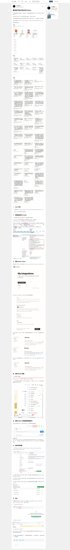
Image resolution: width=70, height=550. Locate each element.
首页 (18, 1)
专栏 (22, 1)
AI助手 (26, 1)
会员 (29, 1)
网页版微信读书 (22, 217)
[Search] (36, 1)
